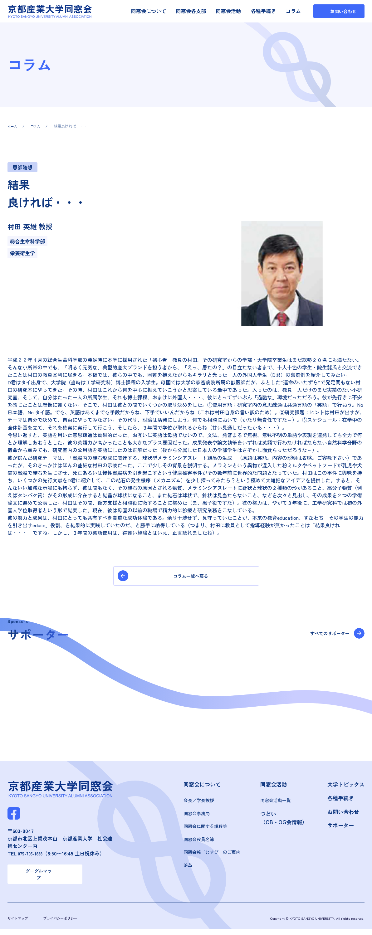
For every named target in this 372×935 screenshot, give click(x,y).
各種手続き (263, 11)
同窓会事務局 (197, 816)
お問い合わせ (343, 814)
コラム (293, 11)
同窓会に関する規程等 (205, 829)
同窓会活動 (228, 11)
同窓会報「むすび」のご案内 (212, 855)
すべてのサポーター (324, 637)
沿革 (188, 868)
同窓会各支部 (191, 11)
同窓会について (148, 11)
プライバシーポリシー (67, 924)
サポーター (340, 828)
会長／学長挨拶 (199, 803)
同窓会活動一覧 (275, 803)
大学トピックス (346, 787)
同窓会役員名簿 (199, 842)
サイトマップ (19, 924)
